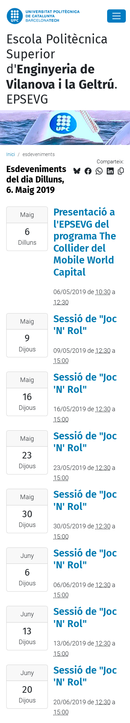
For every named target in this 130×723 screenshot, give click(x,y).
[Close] (116, 16)
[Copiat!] (121, 171)
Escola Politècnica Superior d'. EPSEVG (62, 69)
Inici (10, 154)
